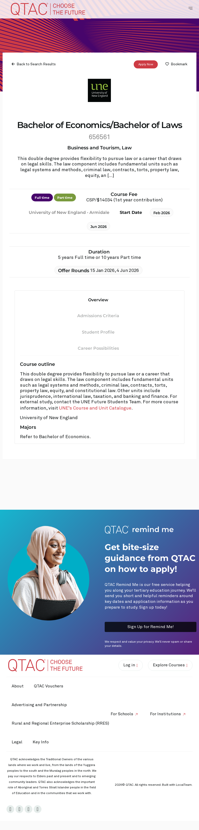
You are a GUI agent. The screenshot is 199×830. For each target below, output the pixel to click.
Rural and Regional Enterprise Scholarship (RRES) (60, 723)
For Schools (122, 714)
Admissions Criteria (98, 315)
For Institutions (165, 714)
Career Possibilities (98, 348)
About (18, 686)
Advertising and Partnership (39, 705)
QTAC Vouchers (48, 686)
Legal (17, 742)
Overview (98, 299)
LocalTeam (184, 785)
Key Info (42, 742)
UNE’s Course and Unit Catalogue (95, 408)
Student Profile (98, 332)
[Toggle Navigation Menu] (190, 8)
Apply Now (145, 64)
